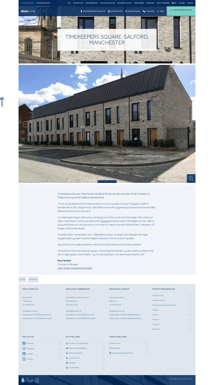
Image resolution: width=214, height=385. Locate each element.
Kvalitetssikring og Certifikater (164, 305)
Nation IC (156, 329)
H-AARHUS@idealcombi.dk (130, 318)
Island (182, 3)
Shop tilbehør (163, 3)
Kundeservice (91, 3)
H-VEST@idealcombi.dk (42, 318)
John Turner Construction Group (74, 268)
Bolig (22, 279)
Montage (150, 3)
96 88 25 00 (30, 305)
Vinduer (155, 310)
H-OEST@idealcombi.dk (86, 318)
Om (69, 3)
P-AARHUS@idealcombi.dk (129, 315)
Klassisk (33, 279)
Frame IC (155, 324)
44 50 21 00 (73, 305)
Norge (190, 3)
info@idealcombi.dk (30, 311)
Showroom (78, 3)
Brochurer (139, 3)
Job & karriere (114, 343)
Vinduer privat (27, 3)
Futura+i (155, 319)
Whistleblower (114, 348)
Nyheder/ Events (125, 3)
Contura (105, 221)
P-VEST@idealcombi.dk (41, 315)
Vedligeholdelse (107, 3)
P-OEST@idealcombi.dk (84, 315)
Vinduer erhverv (43, 3)
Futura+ (155, 315)
